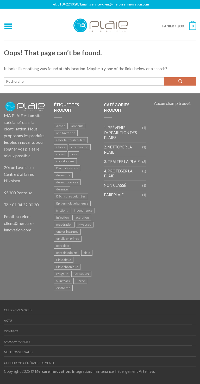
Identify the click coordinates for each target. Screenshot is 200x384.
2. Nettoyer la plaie (118, 149)
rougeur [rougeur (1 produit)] (62, 274)
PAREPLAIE (114, 195)
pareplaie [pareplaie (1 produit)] (62, 246)
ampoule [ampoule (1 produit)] (77, 126)
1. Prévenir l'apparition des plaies (120, 132)
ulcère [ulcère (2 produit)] (80, 281)
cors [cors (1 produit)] (74, 154)
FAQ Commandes (17, 341)
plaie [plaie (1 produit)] (87, 253)
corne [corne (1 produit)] (60, 154)
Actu (8, 320)
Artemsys (147, 371)
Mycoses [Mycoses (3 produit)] (84, 224)
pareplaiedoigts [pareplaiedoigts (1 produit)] (67, 253)
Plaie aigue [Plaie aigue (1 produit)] (63, 260)
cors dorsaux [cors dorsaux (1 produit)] (65, 161)
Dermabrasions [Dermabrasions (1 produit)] (67, 168)
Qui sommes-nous (18, 310)
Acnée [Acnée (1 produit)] (60, 126)
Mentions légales (18, 352)
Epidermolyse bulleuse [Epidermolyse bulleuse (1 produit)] (72, 203)
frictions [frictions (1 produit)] (62, 210)
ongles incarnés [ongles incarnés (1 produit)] (67, 231)
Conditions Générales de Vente (29, 362)
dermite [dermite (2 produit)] (62, 189)
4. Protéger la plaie (118, 173)
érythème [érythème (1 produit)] (63, 288)
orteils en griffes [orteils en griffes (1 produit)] (67, 239)
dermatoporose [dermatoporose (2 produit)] (67, 182)
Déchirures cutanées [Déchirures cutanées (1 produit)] (71, 196)
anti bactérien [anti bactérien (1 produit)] (65, 133)
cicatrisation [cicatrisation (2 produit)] (79, 147)
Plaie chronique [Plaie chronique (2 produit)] (67, 267)
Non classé (115, 185)
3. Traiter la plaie (122, 161)
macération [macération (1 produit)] (64, 224)
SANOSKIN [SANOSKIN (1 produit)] (81, 274)
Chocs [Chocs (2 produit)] (60, 147)
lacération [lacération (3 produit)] (82, 217)
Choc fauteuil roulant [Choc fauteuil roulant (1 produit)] (70, 140)
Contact (11, 331)
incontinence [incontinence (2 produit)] (83, 210)
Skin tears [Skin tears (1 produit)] (63, 281)
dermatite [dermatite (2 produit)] (63, 175)
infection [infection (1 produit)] (62, 217)
